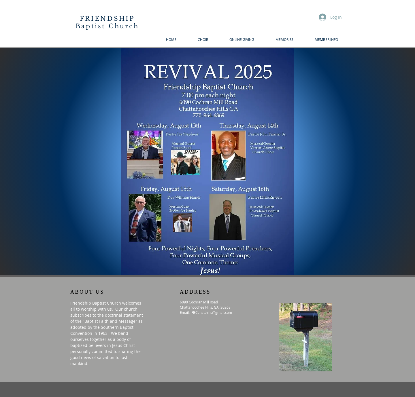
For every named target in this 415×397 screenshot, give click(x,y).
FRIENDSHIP (107, 18)
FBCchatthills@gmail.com (211, 312)
